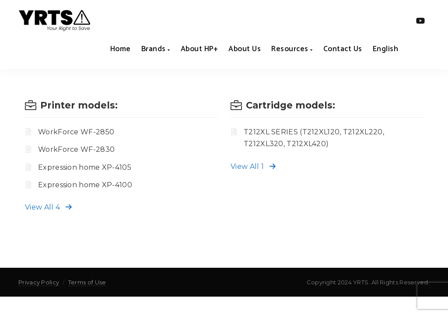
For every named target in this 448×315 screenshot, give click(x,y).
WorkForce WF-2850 (76, 132)
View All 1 (253, 166)
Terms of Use (87, 282)
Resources (292, 49)
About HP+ (199, 49)
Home (120, 49)
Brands (155, 49)
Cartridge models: (290, 105)
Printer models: (79, 105)
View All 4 (48, 207)
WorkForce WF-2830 (76, 149)
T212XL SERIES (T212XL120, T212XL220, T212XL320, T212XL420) (314, 138)
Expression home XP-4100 (85, 185)
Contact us (342, 49)
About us (244, 49)
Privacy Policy (38, 282)
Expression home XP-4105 (84, 167)
